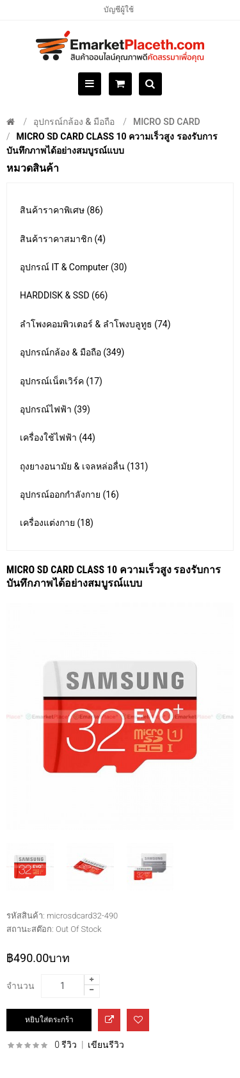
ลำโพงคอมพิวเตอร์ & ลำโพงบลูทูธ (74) (95, 324)
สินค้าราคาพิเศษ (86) (61, 210)
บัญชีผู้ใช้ (119, 9)
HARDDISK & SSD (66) (64, 295)
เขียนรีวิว (106, 1045)
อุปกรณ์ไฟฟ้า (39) (55, 409)
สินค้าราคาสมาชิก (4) (63, 239)
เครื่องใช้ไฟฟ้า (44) (57, 437)
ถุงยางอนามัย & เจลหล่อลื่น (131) (84, 466)
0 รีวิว (65, 1045)
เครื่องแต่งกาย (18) (56, 523)
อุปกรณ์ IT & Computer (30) (73, 267)
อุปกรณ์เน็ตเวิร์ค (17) (61, 381)
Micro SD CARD (166, 122)
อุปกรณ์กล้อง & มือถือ (74, 122)
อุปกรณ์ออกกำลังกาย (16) (69, 494)
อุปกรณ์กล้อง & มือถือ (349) (72, 352)
